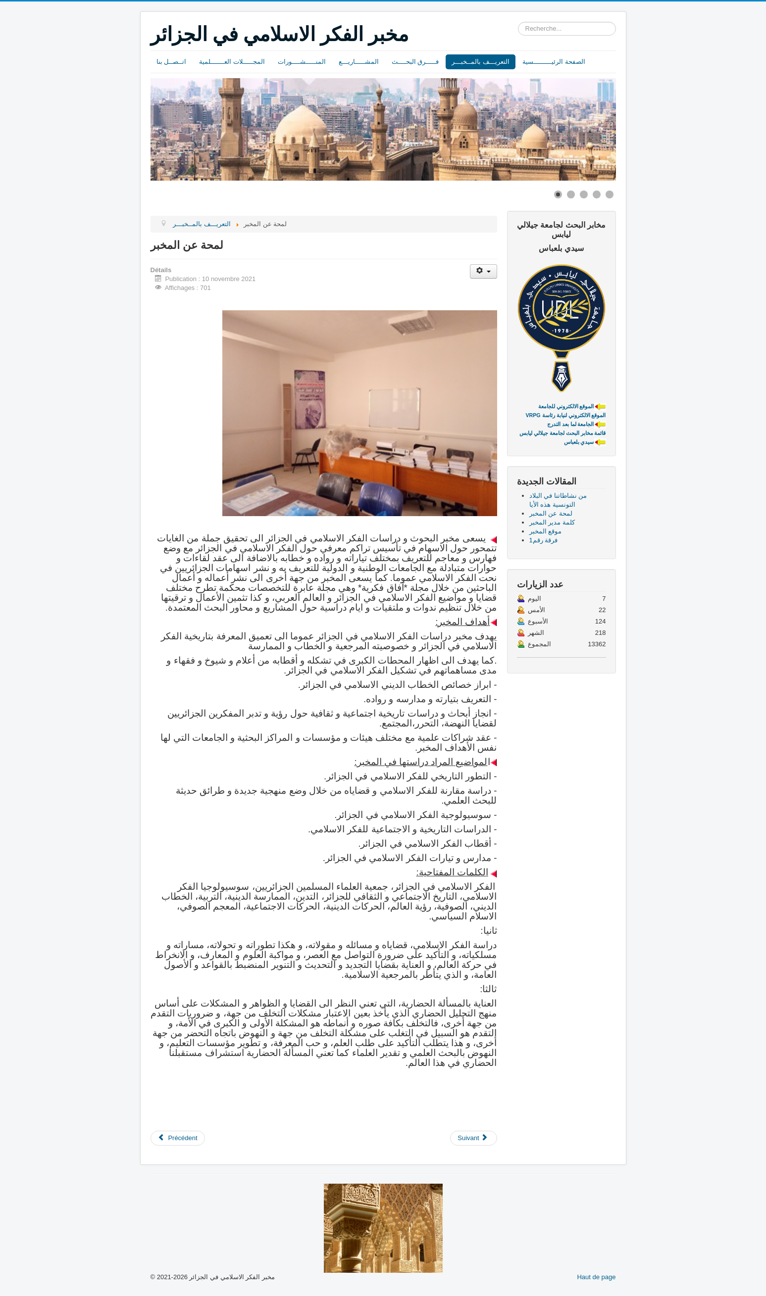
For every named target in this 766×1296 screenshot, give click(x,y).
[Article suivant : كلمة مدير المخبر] (473, 1138)
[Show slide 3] (584, 194)
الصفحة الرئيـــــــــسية (553, 61)
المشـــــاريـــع (359, 61)
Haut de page (596, 1277)
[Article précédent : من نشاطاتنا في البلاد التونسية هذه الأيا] (178, 1138)
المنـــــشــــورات (302, 61)
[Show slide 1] (558, 194)
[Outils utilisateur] (483, 271)
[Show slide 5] (609, 194)
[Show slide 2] (571, 194)
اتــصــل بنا (171, 61)
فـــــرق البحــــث (415, 61)
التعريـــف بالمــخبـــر (481, 61)
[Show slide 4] (597, 194)
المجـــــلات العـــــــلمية (232, 61)
